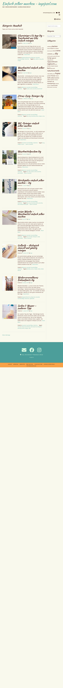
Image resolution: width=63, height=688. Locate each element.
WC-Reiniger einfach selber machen (28, 124)
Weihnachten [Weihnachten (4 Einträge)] (50, 87)
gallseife (28, 269)
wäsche (36, 203)
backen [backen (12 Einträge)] (55, 46)
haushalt (33, 116)
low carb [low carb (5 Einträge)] (53, 68)
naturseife (32, 326)
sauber (28, 88)
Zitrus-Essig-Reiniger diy (30, 96)
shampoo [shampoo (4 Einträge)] (56, 79)
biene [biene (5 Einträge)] (57, 48)
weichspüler (25, 204)
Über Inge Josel (29, 364)
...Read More (26, 54)
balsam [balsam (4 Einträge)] (48, 48)
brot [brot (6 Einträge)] (54, 51)
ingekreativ (32, 298)
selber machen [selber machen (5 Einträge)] (50, 79)
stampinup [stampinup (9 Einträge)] (51, 83)
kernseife (30, 236)
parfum (32, 171)
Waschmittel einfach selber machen (31, 69)
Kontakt (10, 364)
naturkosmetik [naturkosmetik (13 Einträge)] (53, 70)
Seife (39, 236)
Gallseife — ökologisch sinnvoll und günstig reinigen (28, 248)
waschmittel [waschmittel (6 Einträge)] (54, 85)
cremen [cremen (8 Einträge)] (49, 54)
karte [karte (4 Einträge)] (56, 64)
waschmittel (39, 88)
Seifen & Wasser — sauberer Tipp (27, 307)
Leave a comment (29, 144)
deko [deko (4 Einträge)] (54, 54)
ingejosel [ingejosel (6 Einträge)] (53, 58)
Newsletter (22, 364)
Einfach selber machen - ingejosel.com (29, 3)
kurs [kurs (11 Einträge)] (49, 68)
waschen (35, 88)
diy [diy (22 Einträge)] (56, 53)
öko (36, 326)
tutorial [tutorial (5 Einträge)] (57, 83)
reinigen (35, 269)
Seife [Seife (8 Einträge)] (48, 78)
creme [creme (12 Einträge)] (57, 50)
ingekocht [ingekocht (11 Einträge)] (51, 64)
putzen (36, 116)
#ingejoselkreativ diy (26, 57)
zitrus (43, 116)
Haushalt (37, 57)
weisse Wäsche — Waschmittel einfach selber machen (31, 214)
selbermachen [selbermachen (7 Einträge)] (55, 78)
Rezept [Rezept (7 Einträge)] (53, 76)
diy (34, 59)
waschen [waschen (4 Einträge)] (49, 85)
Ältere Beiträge (6, 335)
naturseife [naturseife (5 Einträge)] (49, 73)
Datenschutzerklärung (49, 364)
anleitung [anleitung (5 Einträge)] (49, 46)
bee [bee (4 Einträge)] (55, 48)
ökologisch (35, 236)
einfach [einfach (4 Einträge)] (48, 56)
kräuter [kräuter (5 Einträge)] (56, 66)
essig (40, 59)
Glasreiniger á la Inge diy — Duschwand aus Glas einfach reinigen (31, 38)
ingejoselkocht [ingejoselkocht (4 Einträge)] (50, 59)
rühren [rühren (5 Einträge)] (57, 76)
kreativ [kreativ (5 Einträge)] (52, 66)
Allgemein (33, 57)
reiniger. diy (20, 144)
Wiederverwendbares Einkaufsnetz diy (28, 279)
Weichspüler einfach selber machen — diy (31, 181)
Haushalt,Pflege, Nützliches (23, 59)
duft (29, 171)
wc (23, 144)
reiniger (19, 60)
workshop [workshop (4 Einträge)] (55, 87)
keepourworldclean (26, 326)
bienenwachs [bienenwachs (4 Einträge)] (50, 50)
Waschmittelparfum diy (29, 151)
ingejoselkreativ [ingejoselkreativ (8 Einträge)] (52, 62)
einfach (37, 59)
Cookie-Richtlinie (38, 364)
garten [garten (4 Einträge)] (52, 56)
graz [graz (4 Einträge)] (59, 56)
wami (31, 88)
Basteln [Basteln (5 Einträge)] (52, 48)
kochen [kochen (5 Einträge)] (49, 66)
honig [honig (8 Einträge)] (49, 58)
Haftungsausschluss (31, 365)
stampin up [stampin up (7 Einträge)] (50, 81)
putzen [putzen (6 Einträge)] (49, 76)
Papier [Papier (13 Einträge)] (57, 73)
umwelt (41, 269)
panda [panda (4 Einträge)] (53, 73)
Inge (31, 43)
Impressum (15, 364)
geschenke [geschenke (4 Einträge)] (55, 56)
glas (42, 59)
